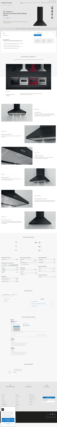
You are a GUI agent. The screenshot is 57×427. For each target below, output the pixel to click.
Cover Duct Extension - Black (18, 369)
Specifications (29, 28)
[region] (8, 416)
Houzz (55, 414)
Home (2, 5)
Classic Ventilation (10, 5)
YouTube (52, 414)
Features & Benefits (23, 28)
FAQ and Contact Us (32, 399)
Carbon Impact (17, 404)
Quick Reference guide (42, 301)
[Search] (49, 1)
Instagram (50, 414)
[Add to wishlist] (53, 33)
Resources (33, 28)
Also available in (6, 35)
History (16, 407)
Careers (17, 408)
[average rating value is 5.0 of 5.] (8, 17)
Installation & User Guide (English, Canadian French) (42, 303)
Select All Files (14, 294)
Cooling (3, 399)
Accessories (38, 28)
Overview (17, 28)
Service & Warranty (42, 306)
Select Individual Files (6, 294)
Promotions (30, 404)
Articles (16, 399)
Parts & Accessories (4, 402)
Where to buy (48, 397)
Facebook (47, 414)
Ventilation (5, 5)
